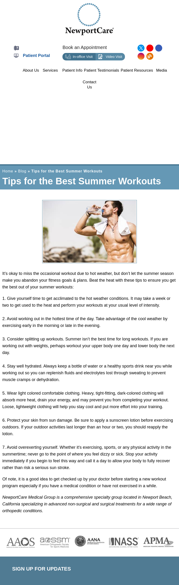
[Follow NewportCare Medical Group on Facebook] (158, 48)
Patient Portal (36, 55)
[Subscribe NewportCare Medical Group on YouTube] (149, 48)
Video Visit (110, 56)
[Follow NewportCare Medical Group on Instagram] (141, 56)
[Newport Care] (89, 19)
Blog (22, 171)
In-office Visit (79, 56)
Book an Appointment (84, 47)
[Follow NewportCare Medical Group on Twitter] (141, 48)
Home (7, 171)
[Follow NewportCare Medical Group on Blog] (149, 56)
